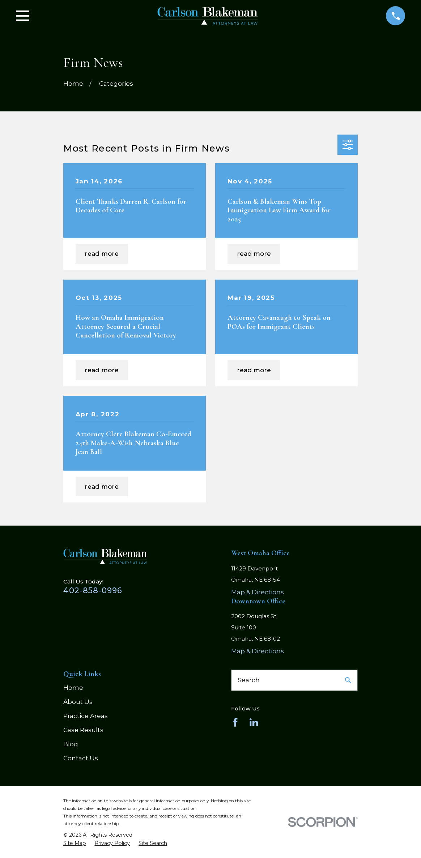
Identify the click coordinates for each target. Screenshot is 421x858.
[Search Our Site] (348, 680)
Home (73, 687)
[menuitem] (74, 843)
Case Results (83, 730)
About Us (78, 701)
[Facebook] (235, 722)
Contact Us (80, 758)
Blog (70, 744)
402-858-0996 (93, 590)
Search (249, 680)
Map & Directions (257, 592)
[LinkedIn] (254, 722)
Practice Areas (85, 715)
